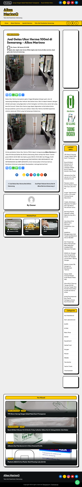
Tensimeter (67, 362)
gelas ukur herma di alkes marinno (41, 50)
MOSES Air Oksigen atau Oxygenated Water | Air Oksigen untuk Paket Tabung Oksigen (70, 256)
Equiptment (68, 341)
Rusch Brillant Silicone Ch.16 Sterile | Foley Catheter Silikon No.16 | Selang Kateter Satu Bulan (38, 430)
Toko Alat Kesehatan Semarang (44, 23)
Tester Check (68, 366)
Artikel (66, 328)
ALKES (66, 324)
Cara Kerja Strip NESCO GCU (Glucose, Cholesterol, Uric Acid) (69, 224)
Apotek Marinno (27, 23)
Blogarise (46, 484)
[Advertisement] (70, 60)
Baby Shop (67, 332)
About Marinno (15, 23)
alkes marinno (12, 229)
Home (6, 23)
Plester (66, 353)
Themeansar (54, 484)
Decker (66, 337)
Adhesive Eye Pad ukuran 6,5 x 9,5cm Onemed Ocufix (70, 177)
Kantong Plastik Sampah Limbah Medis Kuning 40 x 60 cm (30, 222)
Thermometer (68, 370)
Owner (15, 47)
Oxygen (66, 349)
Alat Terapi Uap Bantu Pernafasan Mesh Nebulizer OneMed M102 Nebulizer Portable (70, 245)
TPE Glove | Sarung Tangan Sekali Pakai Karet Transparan (13, 224)
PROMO (66, 358)
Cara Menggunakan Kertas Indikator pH (49, 222)
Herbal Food (68, 345)
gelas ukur (12, 50)
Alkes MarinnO (11, 11)
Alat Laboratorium (12, 34)
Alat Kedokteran (69, 315)
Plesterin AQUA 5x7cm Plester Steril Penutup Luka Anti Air (27, 462)
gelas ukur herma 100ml (23, 50)
